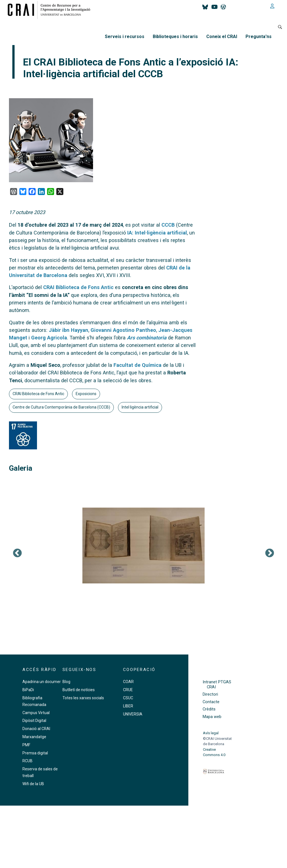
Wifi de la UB (33, 784)
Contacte (211, 702)
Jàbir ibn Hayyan (68, 330)
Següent (269, 553)
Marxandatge (34, 737)
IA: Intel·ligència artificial (157, 233)
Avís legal (211, 733)
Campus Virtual (36, 712)
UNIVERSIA (132, 714)
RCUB (27, 761)
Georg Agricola (49, 338)
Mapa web (212, 716)
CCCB (168, 225)
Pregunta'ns (259, 36)
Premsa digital (35, 753)
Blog (66, 681)
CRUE (128, 690)
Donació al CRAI (36, 728)
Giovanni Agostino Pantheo (123, 330)
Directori (210, 694)
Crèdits (209, 709)
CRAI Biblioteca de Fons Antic (78, 287)
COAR (128, 681)
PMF (26, 745)
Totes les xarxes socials (83, 698)
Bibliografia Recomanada (34, 701)
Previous (17, 553)
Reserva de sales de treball (40, 772)
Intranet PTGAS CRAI (217, 684)
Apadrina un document (42, 681)
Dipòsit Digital (34, 720)
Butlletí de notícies (79, 690)
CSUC (128, 698)
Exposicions (86, 393)
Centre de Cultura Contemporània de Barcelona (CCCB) (61, 407)
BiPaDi (28, 690)
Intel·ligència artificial (140, 407)
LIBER (128, 706)
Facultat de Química (137, 365)
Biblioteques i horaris (175, 36)
